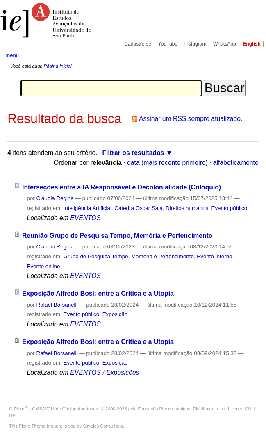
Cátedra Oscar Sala (138, 208)
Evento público (229, 208)
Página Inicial (57, 66)
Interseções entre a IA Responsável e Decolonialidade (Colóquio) (121, 187)
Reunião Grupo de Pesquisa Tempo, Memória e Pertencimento (117, 235)
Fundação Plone (154, 408)
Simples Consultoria (103, 426)
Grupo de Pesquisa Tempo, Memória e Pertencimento (129, 256)
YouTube (168, 44)
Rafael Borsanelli (57, 305)
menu (12, 55)
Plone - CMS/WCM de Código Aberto (52, 408)
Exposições (122, 372)
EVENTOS (85, 217)
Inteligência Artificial (87, 208)
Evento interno (214, 256)
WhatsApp (224, 44)
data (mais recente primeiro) (167, 162)
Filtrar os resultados (133, 152)
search (247, 55)
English (252, 44)
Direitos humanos (187, 208)
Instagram (195, 44)
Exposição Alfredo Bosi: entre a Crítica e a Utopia (98, 293)
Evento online (43, 266)
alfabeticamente (236, 162)
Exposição (115, 314)
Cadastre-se (137, 44)
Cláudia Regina (55, 198)
